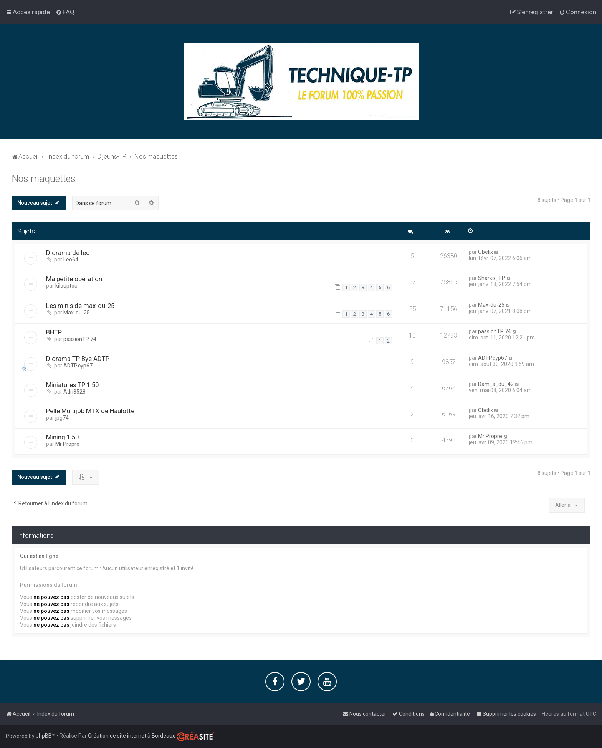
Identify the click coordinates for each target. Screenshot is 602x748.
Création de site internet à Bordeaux (131, 736)
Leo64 (70, 260)
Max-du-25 (76, 312)
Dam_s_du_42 (496, 384)
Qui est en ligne (39, 556)
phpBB (44, 736)
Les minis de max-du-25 (80, 305)
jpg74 (62, 418)
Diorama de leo (68, 253)
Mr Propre (67, 444)
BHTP (54, 332)
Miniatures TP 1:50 (72, 385)
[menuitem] (65, 12)
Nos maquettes (44, 178)
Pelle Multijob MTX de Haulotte (90, 411)
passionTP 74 (79, 339)
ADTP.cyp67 (78, 365)
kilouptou (66, 286)
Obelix (485, 252)
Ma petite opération (74, 279)
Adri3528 (74, 392)
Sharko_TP (491, 278)
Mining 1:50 (62, 437)
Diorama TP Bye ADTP (77, 358)
